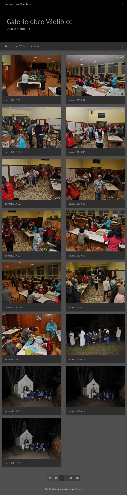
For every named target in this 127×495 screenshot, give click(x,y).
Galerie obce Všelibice (17, 4)
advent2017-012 (77, 359)
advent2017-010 (77, 307)
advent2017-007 (13, 255)
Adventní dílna (30, 46)
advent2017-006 (77, 203)
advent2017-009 (13, 307)
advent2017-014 (77, 411)
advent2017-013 (13, 411)
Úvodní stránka (6, 46)
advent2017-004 (77, 152)
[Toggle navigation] (119, 4)
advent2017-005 (13, 203)
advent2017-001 (13, 100)
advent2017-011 (13, 359)
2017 (14, 46)
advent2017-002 (77, 100)
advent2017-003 (13, 152)
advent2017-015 (13, 463)
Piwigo (78, 489)
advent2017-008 (77, 255)
